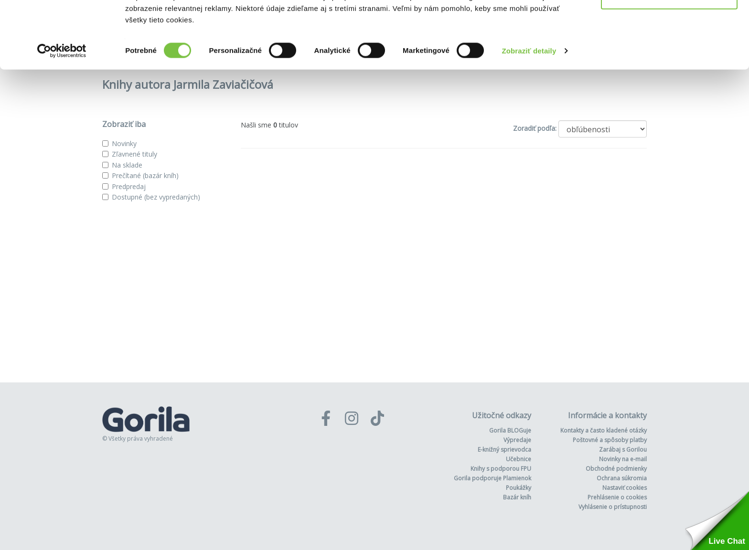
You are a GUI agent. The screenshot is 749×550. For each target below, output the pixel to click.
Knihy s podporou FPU (501, 469)
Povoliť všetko (669, 25)
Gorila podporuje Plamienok (492, 478)
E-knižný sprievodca (504, 449)
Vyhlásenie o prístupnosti (612, 507)
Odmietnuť (669, 57)
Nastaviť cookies (624, 488)
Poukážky (518, 488)
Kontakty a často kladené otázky (603, 430)
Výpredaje (517, 440)
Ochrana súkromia (622, 478)
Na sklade (127, 164)
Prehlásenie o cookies (617, 497)
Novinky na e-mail (623, 459)
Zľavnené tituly (134, 154)
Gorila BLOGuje (510, 430)
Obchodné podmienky (616, 469)
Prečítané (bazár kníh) (145, 175)
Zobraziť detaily (529, 111)
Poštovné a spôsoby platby (610, 440)
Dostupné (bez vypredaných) (156, 196)
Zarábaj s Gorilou (623, 449)
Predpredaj (129, 186)
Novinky (124, 143)
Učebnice (518, 459)
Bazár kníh (517, 497)
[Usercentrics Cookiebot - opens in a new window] (62, 112)
